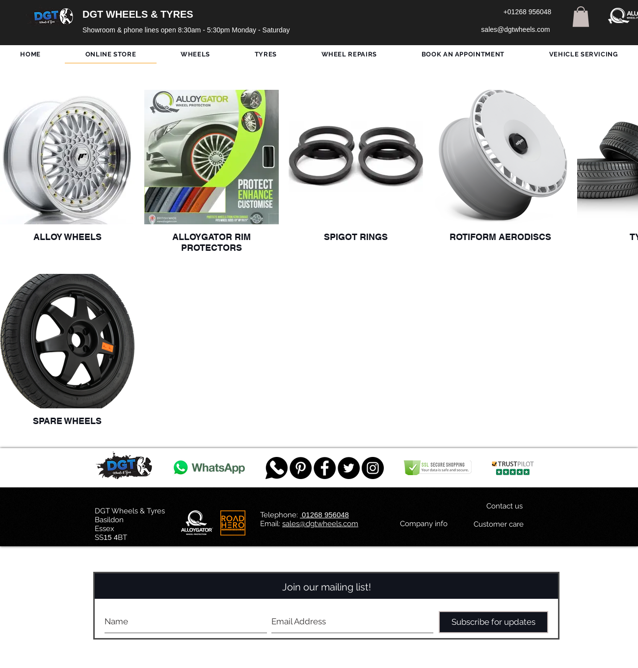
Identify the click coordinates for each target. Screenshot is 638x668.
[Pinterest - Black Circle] (301, 468)
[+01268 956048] (527, 12)
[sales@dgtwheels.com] (515, 30)
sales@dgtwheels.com (320, 523)
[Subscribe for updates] (493, 622)
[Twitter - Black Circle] (349, 468)
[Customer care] (498, 524)
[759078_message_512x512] (277, 468)
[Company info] (423, 524)
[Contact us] (504, 506)
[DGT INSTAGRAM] (373, 468)
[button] (580, 16)
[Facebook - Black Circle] (325, 468)
